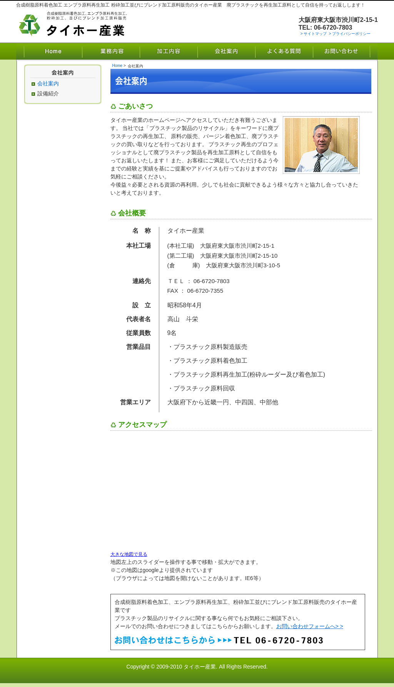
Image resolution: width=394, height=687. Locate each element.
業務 (111, 52)
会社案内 (226, 52)
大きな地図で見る (128, 554)
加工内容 (168, 52)
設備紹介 (48, 93)
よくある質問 (284, 52)
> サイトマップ (314, 34)
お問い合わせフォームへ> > (309, 626)
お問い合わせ (345, 52)
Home (49, 52)
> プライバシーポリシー (350, 34)
